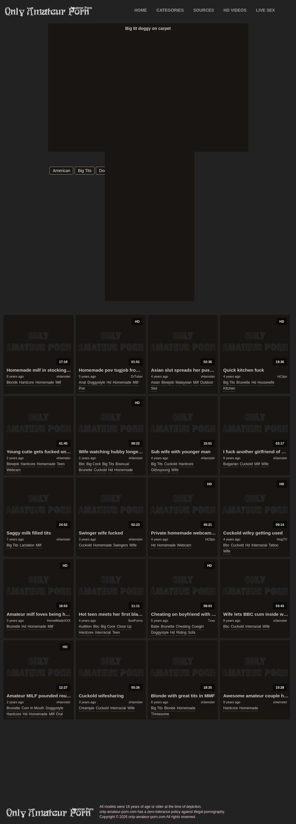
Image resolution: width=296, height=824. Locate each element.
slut (154, 388)
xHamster (63, 376)
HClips (282, 376)
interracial (259, 545)
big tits (85, 170)
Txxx (211, 620)
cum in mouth (33, 708)
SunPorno (135, 620)
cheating (183, 626)
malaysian (184, 382)
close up (124, 626)
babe (155, 626)
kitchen (229, 388)
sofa (191, 632)
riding (181, 632)
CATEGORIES (170, 10)
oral (59, 714)
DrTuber (137, 376)
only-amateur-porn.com (48, 812)
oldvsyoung (160, 470)
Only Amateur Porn (47, 11)
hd (109, 382)
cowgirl (198, 626)
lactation (27, 545)
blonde (12, 382)
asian (155, 382)
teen (61, 464)
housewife (265, 382)
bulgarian (230, 464)
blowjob (167, 382)
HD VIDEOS (234, 10)
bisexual (122, 464)
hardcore (26, 382)
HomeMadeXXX (58, 620)
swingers (120, 545)
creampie (86, 708)
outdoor (206, 382)
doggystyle (96, 382)
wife (175, 470)
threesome (160, 714)
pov (82, 388)
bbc (82, 464)
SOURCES (203, 10)
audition (85, 626)
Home (140, 10)
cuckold (100, 470)
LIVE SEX (265, 10)
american (61, 170)
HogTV (282, 539)
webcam (14, 470)
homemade (45, 382)
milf (58, 382)
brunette (243, 382)
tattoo (273, 545)
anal (82, 382)
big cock (93, 464)
